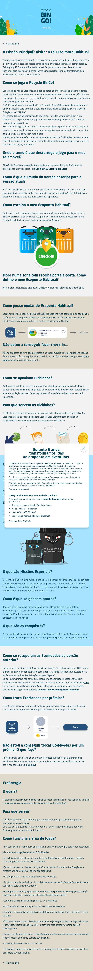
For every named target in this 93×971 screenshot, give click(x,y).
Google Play (35, 505)
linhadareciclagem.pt (27, 508)
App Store (46, 505)
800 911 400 (29, 512)
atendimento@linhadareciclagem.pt (34, 516)
